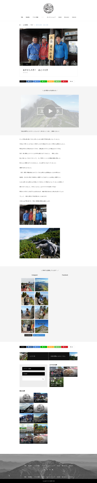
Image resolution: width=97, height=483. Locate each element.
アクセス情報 (35, 17)
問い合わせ (66, 17)
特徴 (22, 17)
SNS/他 (59, 17)
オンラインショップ (51, 17)
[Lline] (43, 81)
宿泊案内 (28, 17)
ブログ (42, 17)
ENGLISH (74, 17)
